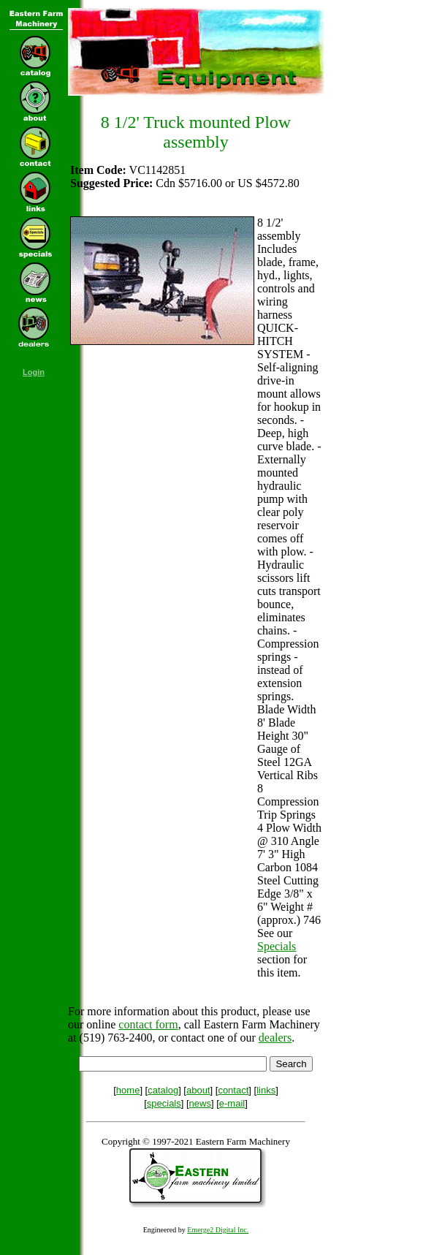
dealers (275, 1037)
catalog (163, 1090)
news (200, 1103)
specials (164, 1103)
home (128, 1090)
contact (233, 1090)
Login (34, 372)
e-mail (232, 1103)
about (198, 1090)
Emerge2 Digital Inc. (217, 1230)
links (265, 1090)
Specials (276, 946)
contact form (148, 1024)
